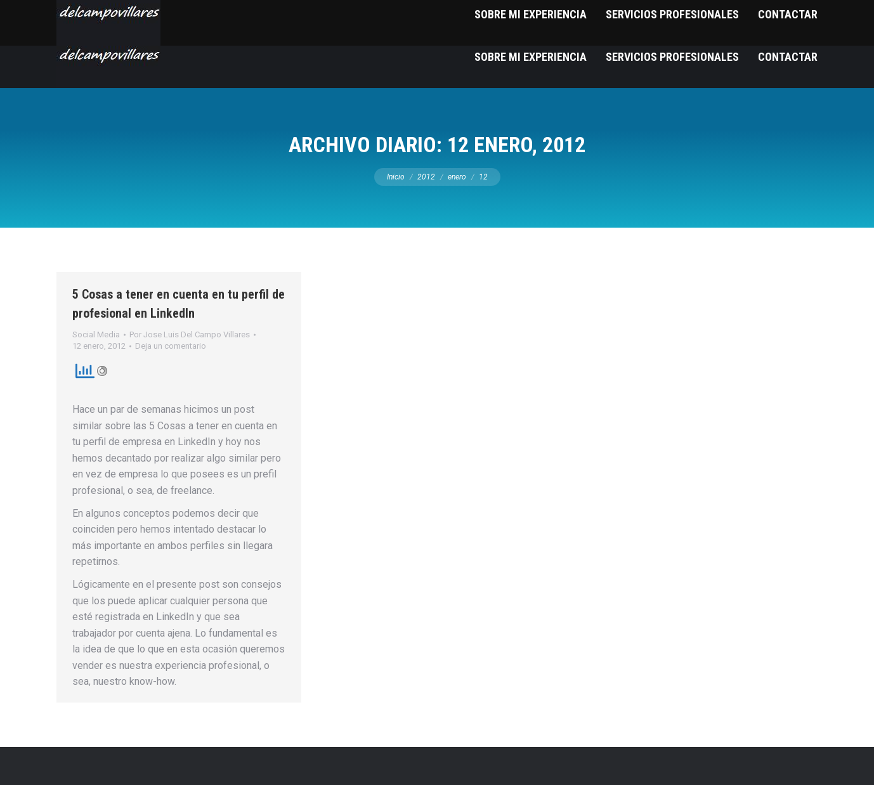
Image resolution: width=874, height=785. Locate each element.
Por (189, 334)
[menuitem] (530, 57)
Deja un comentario (170, 346)
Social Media (96, 334)
